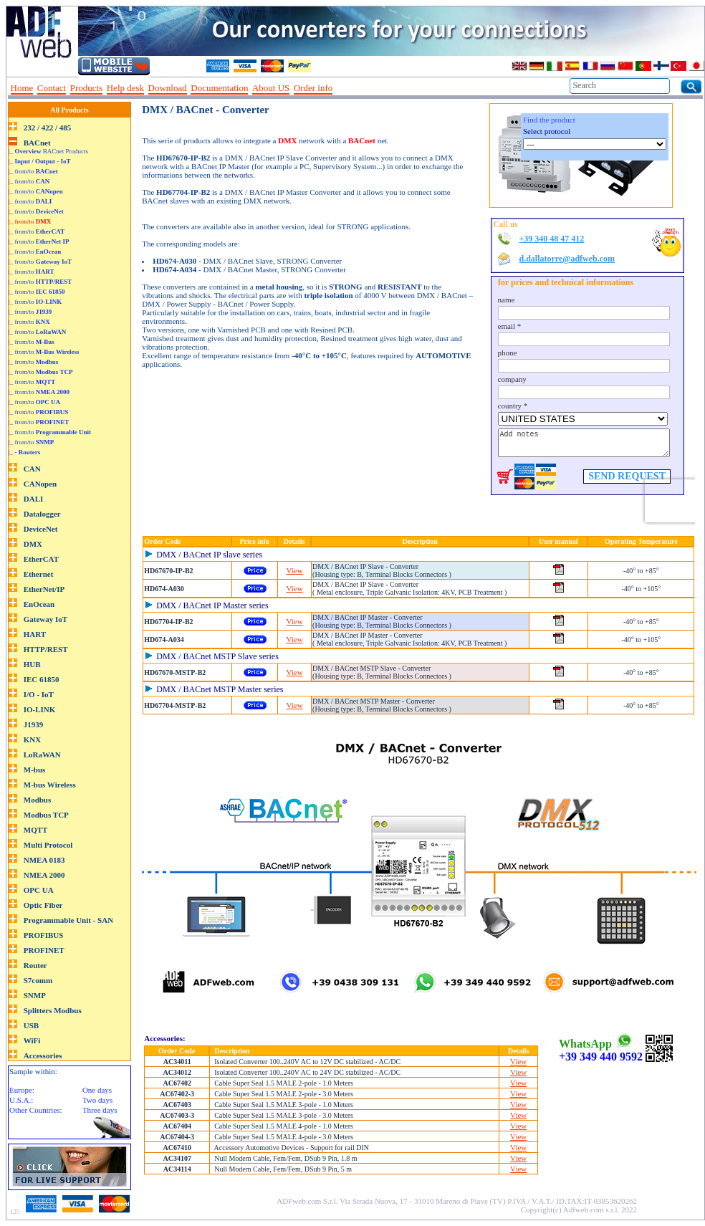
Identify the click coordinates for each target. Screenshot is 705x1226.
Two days (97, 1100)
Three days (100, 1110)
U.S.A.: (21, 1100)
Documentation (219, 87)
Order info (313, 87)
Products (86, 87)
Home (22, 87)
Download (167, 87)
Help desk (125, 87)
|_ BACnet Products (48, 151)
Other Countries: (35, 1110)
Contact (51, 87)
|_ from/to (33, 171)
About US (270, 87)
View (295, 570)
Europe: (21, 1090)
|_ (40, 161)
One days (97, 1090)
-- (342, 88)
